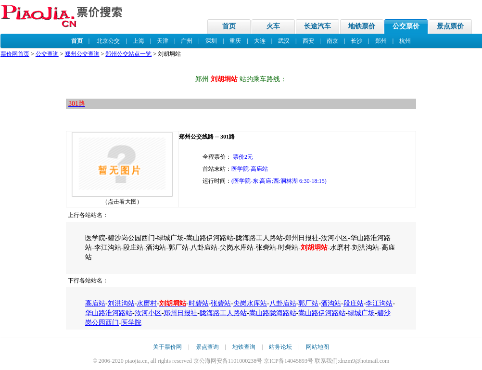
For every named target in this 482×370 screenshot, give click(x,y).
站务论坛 (280, 347)
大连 (260, 41)
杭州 (405, 41)
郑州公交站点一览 (128, 54)
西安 (308, 41)
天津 (162, 41)
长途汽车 (317, 26)
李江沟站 (379, 303)
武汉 (284, 41)
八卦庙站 (282, 303)
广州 (186, 41)
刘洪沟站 (121, 303)
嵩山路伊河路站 (321, 313)
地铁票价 (361, 26)
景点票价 (450, 26)
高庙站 (95, 303)
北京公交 (108, 41)
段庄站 (353, 303)
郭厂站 (308, 303)
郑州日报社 (180, 313)
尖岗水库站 (250, 303)
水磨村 (147, 303)
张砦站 (221, 303)
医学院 (131, 322)
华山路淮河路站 (108, 313)
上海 (138, 41)
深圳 (211, 41)
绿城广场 (361, 313)
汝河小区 (148, 313)
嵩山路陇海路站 (272, 313)
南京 (332, 41)
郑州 (381, 41)
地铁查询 (243, 347)
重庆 (235, 41)
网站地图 (317, 347)
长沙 (356, 41)
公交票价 (406, 26)
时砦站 (199, 303)
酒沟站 (331, 303)
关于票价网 (167, 347)
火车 (273, 26)
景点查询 (207, 347)
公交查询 (47, 54)
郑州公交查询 (82, 54)
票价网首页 (14, 54)
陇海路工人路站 (223, 313)
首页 (229, 26)
